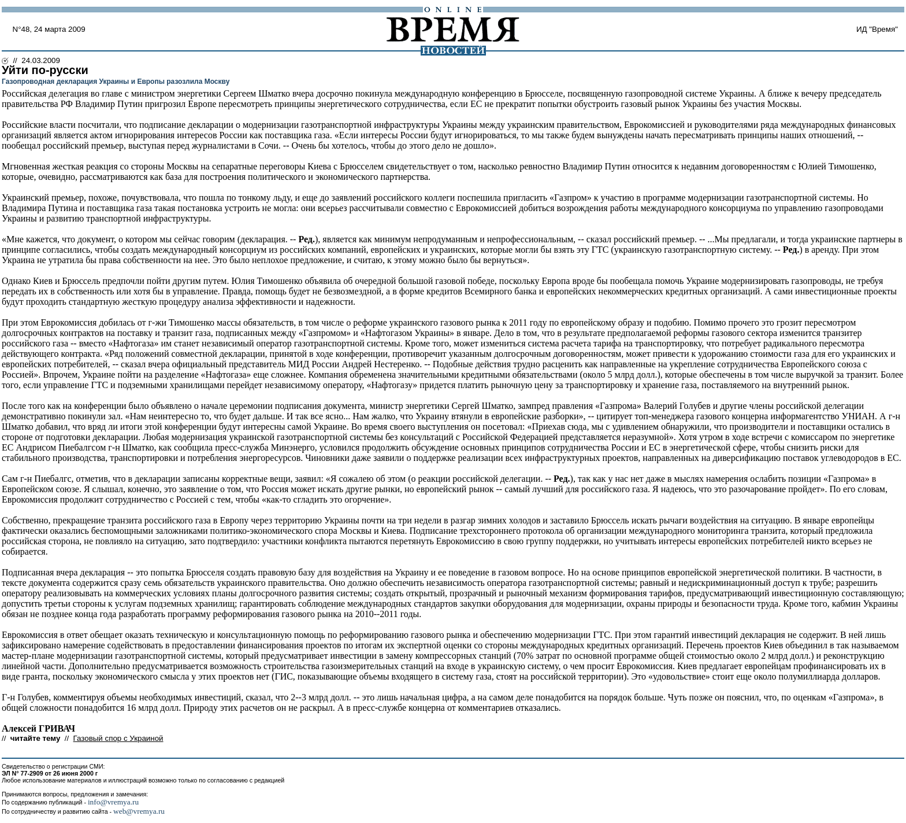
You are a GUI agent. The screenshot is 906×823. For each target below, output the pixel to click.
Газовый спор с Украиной (118, 738)
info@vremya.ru (113, 802)
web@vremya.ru (139, 811)
